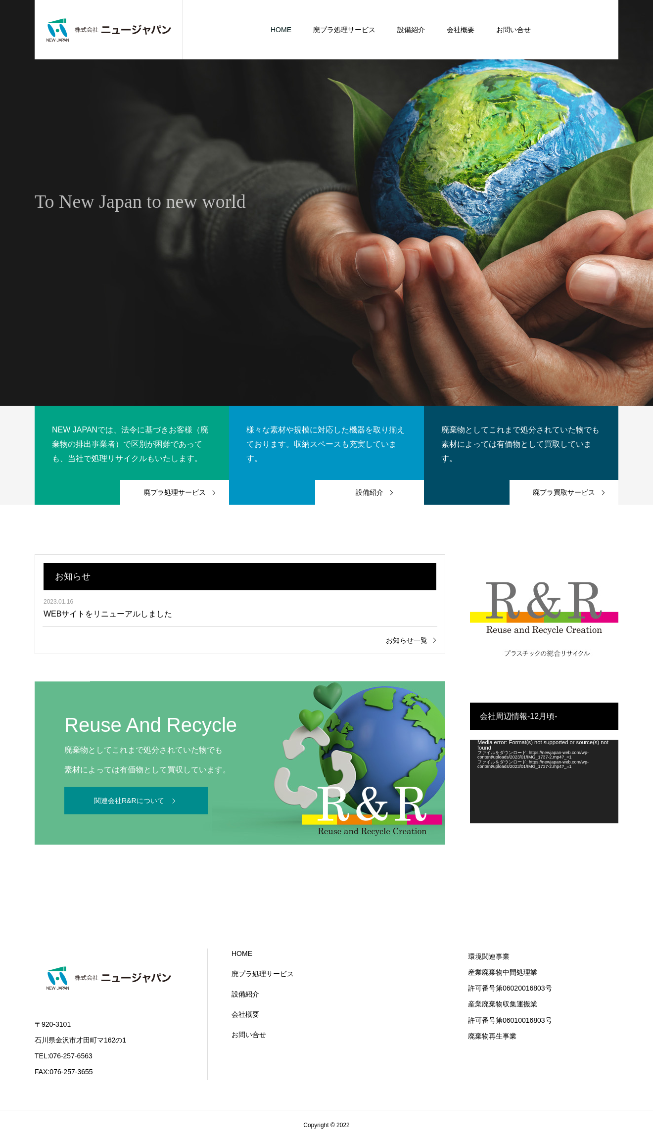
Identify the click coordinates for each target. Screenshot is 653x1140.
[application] (544, 781)
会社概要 (460, 30)
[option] (326, 203)
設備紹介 (411, 30)
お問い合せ (513, 30)
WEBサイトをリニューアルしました (108, 614)
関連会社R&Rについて (129, 800)
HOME (281, 30)
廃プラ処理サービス (344, 30)
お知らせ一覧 (406, 640)
